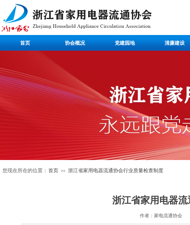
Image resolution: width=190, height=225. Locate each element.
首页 (25, 43)
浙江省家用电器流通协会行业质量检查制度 (115, 170)
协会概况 (75, 43)
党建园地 (125, 43)
